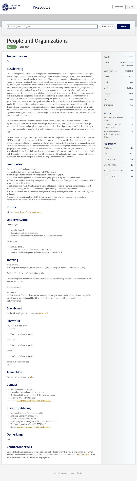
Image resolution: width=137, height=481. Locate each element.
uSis (31, 377)
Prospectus (41, 7)
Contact (80, 473)
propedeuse (19, 212)
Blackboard (43, 313)
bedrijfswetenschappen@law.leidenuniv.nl (34, 401)
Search (123, 26)
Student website (60, 473)
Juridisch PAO (83, 455)
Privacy (72, 473)
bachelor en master (34, 212)
